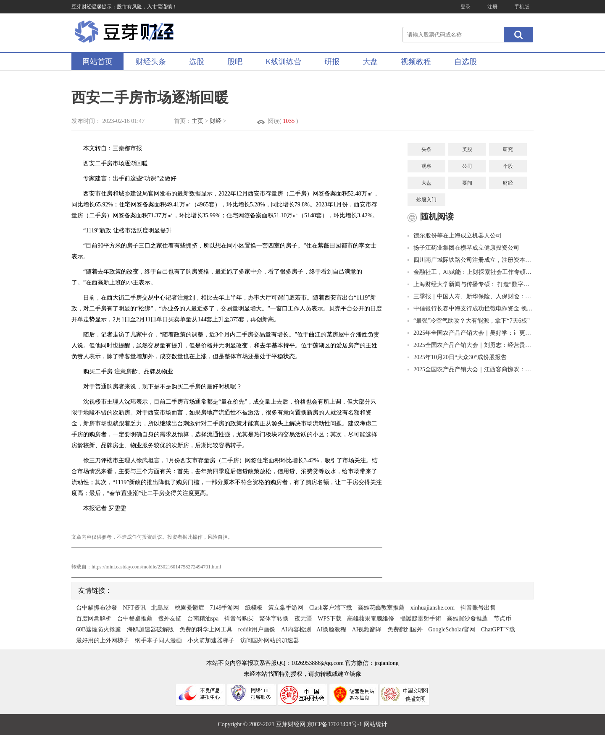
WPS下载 (330, 618)
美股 (467, 149)
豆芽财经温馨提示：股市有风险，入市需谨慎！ (124, 7)
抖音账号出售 (478, 608)
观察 (426, 166)
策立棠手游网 (285, 608)
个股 (508, 166)
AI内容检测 (296, 629)
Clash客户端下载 (330, 608)
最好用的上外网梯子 (102, 640)
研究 (508, 149)
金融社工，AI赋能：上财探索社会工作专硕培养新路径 (471, 272)
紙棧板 (254, 608)
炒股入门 (426, 200)
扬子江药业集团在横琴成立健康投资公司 (463, 248)
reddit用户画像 (257, 629)
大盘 (370, 61)
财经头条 (151, 61)
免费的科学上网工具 (205, 629)
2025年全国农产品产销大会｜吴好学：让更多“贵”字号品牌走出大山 (471, 333)
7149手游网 (224, 608)
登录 (465, 7)
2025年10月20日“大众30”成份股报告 (457, 357)
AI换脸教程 (331, 629)
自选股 (465, 61)
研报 (331, 61)
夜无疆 (303, 618)
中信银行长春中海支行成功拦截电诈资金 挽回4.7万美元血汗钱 (471, 308)
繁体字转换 (274, 618)
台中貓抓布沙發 (96, 608)
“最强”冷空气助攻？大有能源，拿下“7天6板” (469, 321)
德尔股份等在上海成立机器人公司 (455, 235)
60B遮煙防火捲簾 (98, 629)
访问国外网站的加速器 (269, 640)
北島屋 (160, 608)
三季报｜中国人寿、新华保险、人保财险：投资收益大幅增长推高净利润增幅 (471, 296)
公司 (467, 166)
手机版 (521, 7)
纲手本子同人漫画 (158, 640)
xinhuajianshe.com (432, 608)
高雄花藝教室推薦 (381, 608)
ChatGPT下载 (498, 629)
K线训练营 (283, 61)
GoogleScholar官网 (451, 629)
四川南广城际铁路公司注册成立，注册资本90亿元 (471, 260)
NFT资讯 (134, 608)
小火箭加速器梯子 (210, 640)
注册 (492, 7)
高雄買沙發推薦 (467, 618)
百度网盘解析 (93, 618)
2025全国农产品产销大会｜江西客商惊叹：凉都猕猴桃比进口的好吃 (471, 369)
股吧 (234, 61)
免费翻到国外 (405, 629)
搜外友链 (170, 618)
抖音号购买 (239, 618)
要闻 (467, 183)
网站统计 (375, 724)
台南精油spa (203, 618)
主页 (197, 121)
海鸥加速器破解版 (150, 629)
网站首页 (97, 61)
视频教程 (416, 61)
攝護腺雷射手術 (420, 618)
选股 (196, 61)
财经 (215, 121)
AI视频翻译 (367, 629)
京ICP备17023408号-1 (335, 724)
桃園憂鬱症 (189, 608)
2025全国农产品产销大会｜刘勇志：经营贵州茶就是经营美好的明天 (471, 345)
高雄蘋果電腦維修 (370, 618)
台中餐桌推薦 (135, 618)
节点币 (502, 618)
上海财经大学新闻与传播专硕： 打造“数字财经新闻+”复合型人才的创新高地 (471, 284)
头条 (426, 149)
